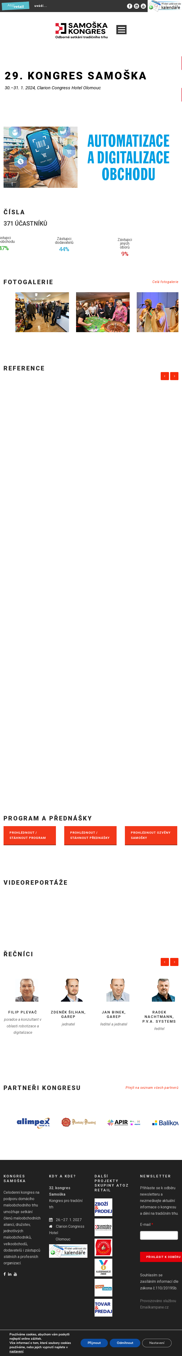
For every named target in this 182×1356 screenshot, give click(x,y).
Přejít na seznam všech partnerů (152, 1088)
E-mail (146, 1224)
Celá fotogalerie (165, 282)
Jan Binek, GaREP (114, 1014)
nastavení (16, 1351)
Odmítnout (125, 1343)
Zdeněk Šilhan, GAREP (68, 1014)
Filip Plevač (22, 1012)
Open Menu (121, 29)
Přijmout (94, 1343)
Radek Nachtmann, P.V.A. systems (159, 1017)
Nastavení (156, 1343)
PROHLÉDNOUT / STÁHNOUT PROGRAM (27, 835)
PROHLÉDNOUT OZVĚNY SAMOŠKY (151, 835)
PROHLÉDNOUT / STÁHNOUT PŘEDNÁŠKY (90, 835)
